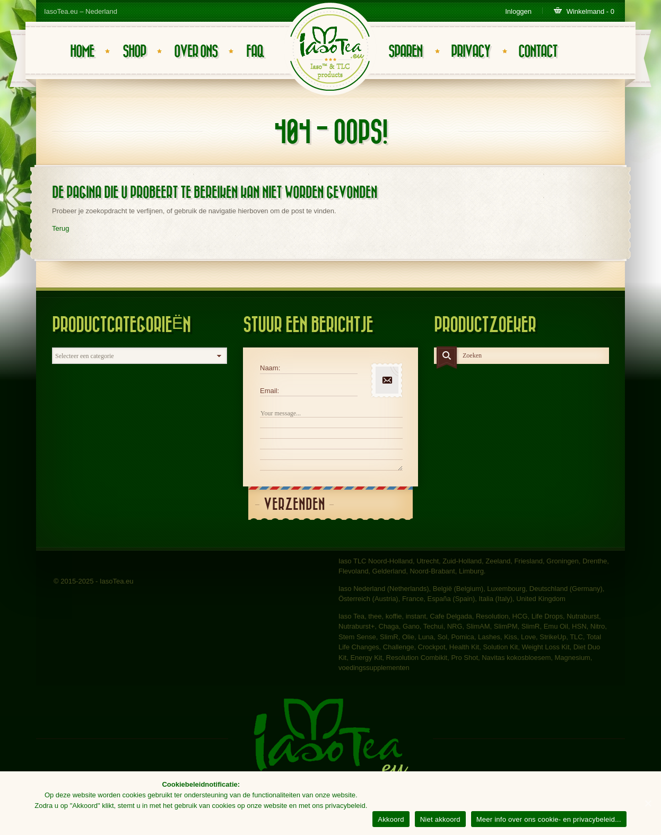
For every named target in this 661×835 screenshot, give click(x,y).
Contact (537, 52)
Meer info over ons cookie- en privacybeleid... (548, 819)
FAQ (255, 52)
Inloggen (518, 11)
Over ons (196, 52)
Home (82, 52)
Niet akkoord (440, 819)
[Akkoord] (647, 803)
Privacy (470, 52)
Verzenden (294, 505)
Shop (134, 52)
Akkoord (391, 819)
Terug (60, 228)
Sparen (405, 52)
